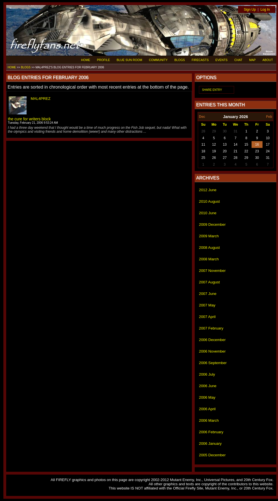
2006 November (212, 351)
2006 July (207, 374)
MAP (252, 60)
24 (268, 151)
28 (203, 131)
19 (214, 151)
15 (246, 144)
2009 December (212, 224)
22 (246, 151)
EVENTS (222, 60)
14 (235, 144)
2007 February (211, 328)
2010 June (207, 213)
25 (203, 158)
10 (268, 138)
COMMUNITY (158, 60)
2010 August (209, 201)
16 (257, 144)
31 (235, 131)
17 (268, 144)
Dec (202, 117)
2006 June (207, 386)
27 (225, 158)
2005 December (212, 455)
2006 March (209, 420)
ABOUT (268, 60)
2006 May (207, 397)
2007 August (209, 282)
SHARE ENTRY (212, 89)
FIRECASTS (200, 60)
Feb (269, 117)
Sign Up (250, 10)
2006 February (211, 432)
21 (235, 151)
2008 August (209, 247)
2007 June (207, 294)
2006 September (213, 363)
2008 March (209, 259)
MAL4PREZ (40, 98)
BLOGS (179, 60)
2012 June (207, 190)
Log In (265, 10)
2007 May (207, 305)
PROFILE (103, 60)
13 (225, 144)
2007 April (207, 317)
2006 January (210, 443)
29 (214, 131)
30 (225, 131)
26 (214, 158)
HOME (85, 60)
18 (203, 151)
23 (257, 151)
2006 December (212, 340)
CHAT (238, 60)
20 (225, 151)
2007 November (212, 270)
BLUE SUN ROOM (129, 60)
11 (203, 144)
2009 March (209, 236)
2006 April (207, 409)
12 (214, 144)
